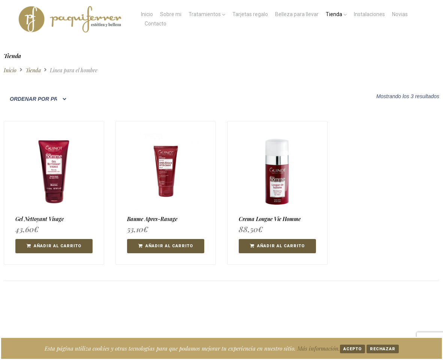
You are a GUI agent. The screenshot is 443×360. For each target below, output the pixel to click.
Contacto (155, 24)
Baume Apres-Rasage (152, 219)
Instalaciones (369, 14)
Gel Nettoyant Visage (39, 219)
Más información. (318, 348)
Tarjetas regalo (250, 14)
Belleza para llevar (297, 14)
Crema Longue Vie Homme (270, 219)
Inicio (147, 14)
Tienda (334, 14)
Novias (400, 14)
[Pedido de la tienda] (35, 99)
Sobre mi (170, 14)
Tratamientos (205, 14)
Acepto (352, 349)
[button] (54, 246)
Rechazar (382, 349)
